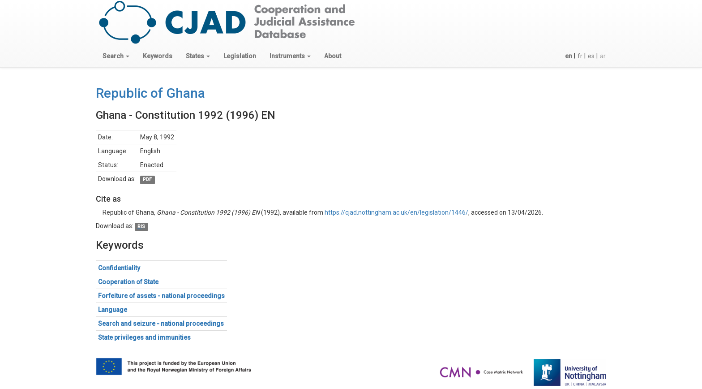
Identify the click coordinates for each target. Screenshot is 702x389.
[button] (116, 56)
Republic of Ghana (150, 93)
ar (603, 56)
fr (580, 56)
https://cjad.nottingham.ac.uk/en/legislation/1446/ (396, 212)
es (591, 56)
